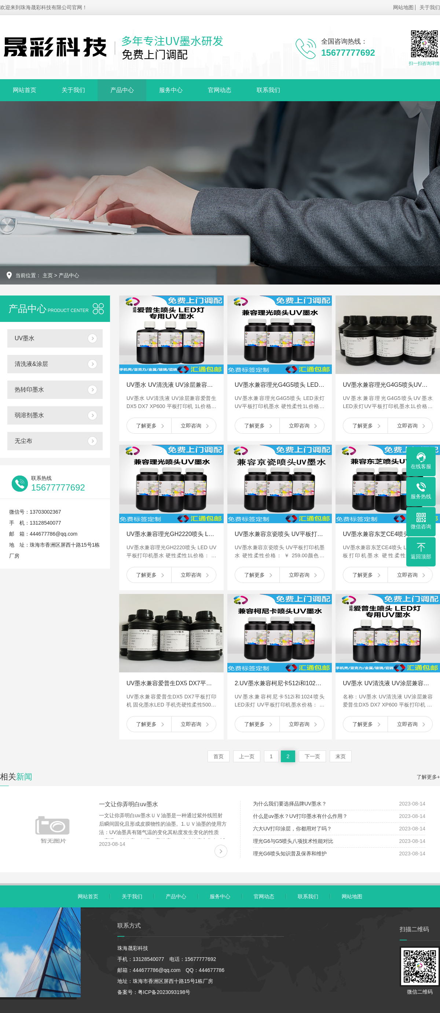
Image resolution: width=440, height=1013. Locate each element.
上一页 (246, 756)
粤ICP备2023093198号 (164, 992)
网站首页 (24, 90)
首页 (218, 756)
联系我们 (268, 90)
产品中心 (122, 90)
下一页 (312, 756)
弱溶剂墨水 (29, 415)
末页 (341, 756)
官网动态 (219, 90)
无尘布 (23, 441)
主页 (48, 275)
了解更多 (146, 426)
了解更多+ (428, 777)
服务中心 (171, 90)
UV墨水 (24, 338)
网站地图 (403, 7)
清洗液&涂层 (31, 364)
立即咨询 (191, 426)
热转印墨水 (29, 389)
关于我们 (429, 7)
